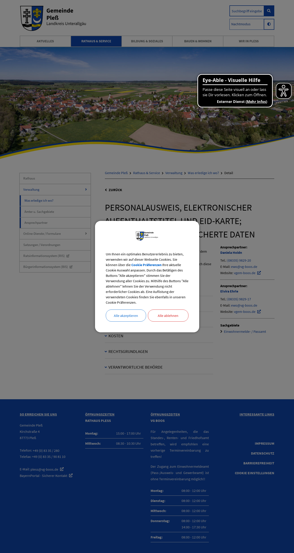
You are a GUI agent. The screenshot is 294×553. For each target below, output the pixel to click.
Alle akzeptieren (126, 315)
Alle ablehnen (168, 315)
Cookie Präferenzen (146, 265)
